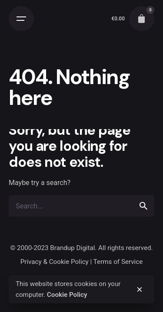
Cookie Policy (67, 295)
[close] (139, 289)
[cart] (141, 18)
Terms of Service (118, 262)
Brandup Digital (72, 248)
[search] (143, 206)
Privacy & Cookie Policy (54, 262)
